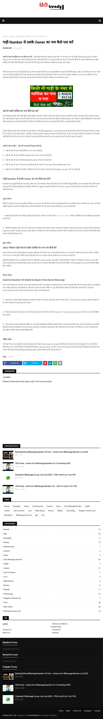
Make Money (40, 511)
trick (43, 515)
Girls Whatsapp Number (72, 506)
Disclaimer (56, 630)
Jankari (11, 36)
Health (87, 506)
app (36, 515)
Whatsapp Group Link (24, 515)
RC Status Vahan (63, 216)
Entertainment (37, 506)
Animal (6, 506)
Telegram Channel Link (87, 511)
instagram (88, 711)
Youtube (97, 711)
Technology (70, 511)
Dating (26, 506)
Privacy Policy (56, 627)
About (68, 711)
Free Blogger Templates (48, 715)
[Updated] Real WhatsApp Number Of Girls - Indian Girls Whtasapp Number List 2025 (51, 452)
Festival (49, 506)
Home (61, 711)
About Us (6, 633)
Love (30, 511)
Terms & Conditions (59, 624)
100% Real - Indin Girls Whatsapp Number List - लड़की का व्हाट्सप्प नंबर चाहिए (46, 486)
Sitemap (55, 633)
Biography (16, 506)
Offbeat (60, 511)
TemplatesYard (22, 715)
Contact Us (7, 630)
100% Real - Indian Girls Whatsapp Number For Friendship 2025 (42, 463)
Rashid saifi (7, 48)
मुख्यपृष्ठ (5, 36)
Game (58, 506)
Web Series (8, 515)
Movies (51, 511)
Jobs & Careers (19, 511)
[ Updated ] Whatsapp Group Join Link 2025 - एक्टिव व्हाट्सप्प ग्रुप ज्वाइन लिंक (45, 475)
